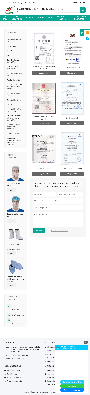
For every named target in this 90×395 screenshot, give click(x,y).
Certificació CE (72, 118)
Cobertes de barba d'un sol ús (15, 215)
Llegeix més (44, 73)
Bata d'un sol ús (12, 51)
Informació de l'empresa (15, 370)
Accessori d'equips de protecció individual (13, 127)
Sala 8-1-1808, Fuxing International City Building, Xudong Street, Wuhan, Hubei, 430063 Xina (25, 349)
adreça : (7, 347)
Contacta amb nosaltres (79, 17)
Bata (8, 55)
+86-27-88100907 (29, 3)
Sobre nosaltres (17, 17)
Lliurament (51, 347)
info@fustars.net (13, 3)
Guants (9, 105)
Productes (31, 18)
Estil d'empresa (12, 374)
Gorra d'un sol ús (13, 46)
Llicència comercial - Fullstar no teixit (43, 68)
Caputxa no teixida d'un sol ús (15, 184)
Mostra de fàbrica (62, 17)
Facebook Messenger (72, 390)
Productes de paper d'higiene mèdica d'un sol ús (14, 118)
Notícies (42, 18)
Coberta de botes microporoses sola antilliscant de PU (13, 247)
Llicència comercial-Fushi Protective (43, 118)
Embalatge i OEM (13, 133)
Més (11, 190)
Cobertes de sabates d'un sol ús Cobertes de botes (14, 87)
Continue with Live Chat (72, 382)
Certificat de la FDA (72, 68)
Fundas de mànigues (14, 80)
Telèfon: (7, 359)
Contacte (9, 342)
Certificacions (52, 358)
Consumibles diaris (14, 100)
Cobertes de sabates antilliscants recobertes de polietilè (15, 279)
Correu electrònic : (11, 355)
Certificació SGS (43, 168)
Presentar (38, 231)
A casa (5, 17)
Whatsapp (72, 386)
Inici (5, 24)
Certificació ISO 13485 (72, 168)
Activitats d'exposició (14, 378)
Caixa (50, 18)
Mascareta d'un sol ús (55, 370)
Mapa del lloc (52, 361)
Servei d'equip (52, 351)
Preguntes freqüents (14, 381)
